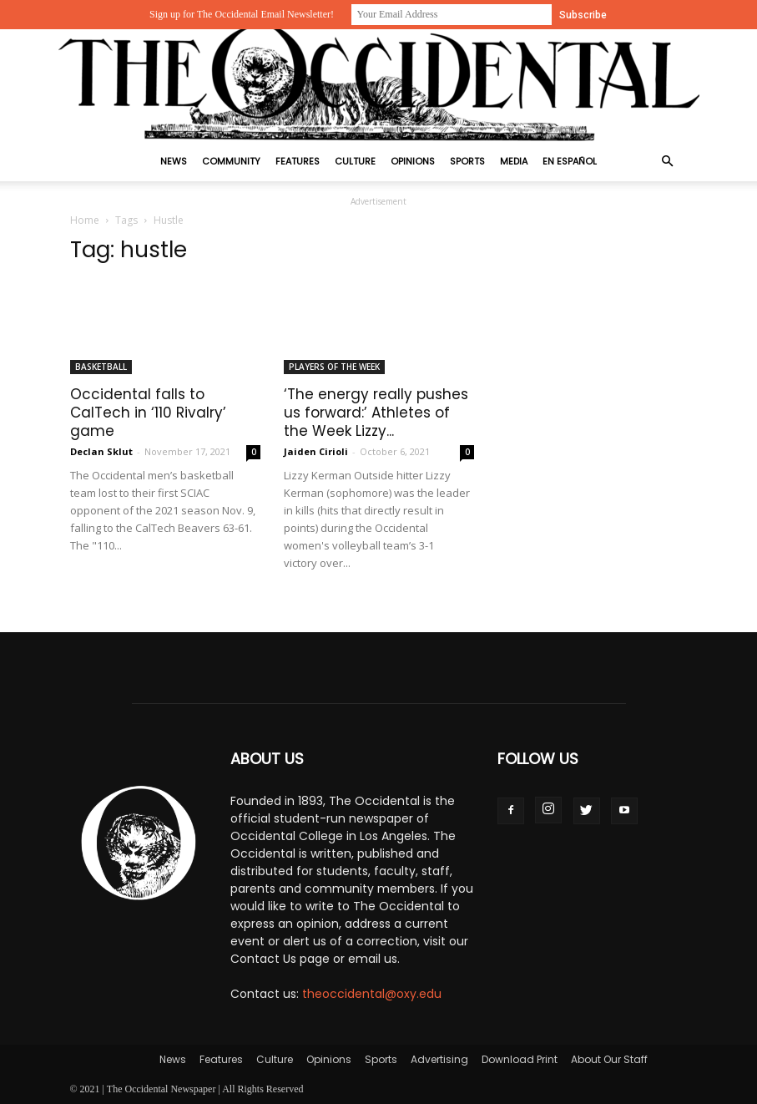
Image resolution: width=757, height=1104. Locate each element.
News (173, 161)
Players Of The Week (334, 366)
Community (231, 161)
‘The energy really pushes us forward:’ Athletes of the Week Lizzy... (376, 412)
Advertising (439, 1059)
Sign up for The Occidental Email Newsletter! (241, 14)
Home (84, 220)
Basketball (101, 366)
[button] (668, 162)
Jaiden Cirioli (316, 451)
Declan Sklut (101, 451)
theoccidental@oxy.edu (372, 993)
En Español (570, 161)
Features (297, 161)
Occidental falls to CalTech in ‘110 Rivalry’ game (148, 412)
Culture (355, 161)
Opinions (413, 161)
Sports (467, 161)
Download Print (520, 1059)
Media (513, 161)
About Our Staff (609, 1059)
